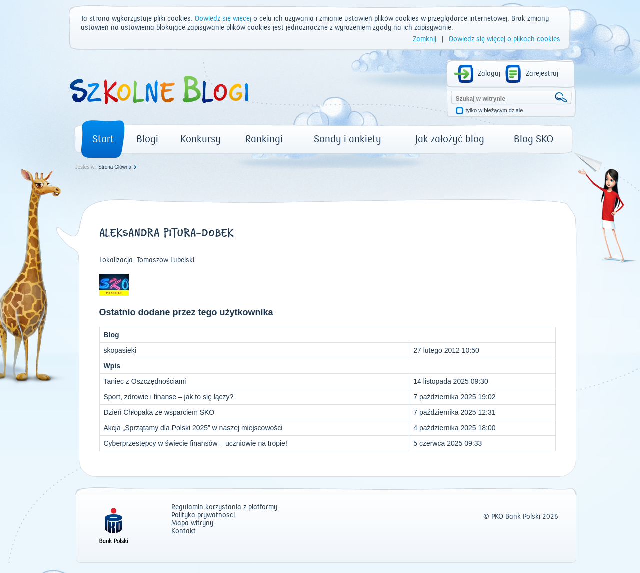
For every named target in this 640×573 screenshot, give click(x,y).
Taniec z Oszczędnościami (145, 382)
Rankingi (264, 139)
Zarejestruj (542, 74)
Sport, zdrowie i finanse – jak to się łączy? (169, 397)
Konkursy (200, 139)
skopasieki (120, 350)
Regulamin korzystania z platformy (225, 508)
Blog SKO (534, 139)
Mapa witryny (193, 524)
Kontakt (184, 532)
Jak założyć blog (450, 139)
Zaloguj (489, 74)
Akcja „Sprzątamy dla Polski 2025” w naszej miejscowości (193, 428)
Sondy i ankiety (348, 139)
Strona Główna (115, 167)
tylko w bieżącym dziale (495, 111)
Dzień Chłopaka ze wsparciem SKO (159, 412)
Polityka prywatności (203, 516)
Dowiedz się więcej (223, 19)
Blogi (147, 139)
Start (103, 139)
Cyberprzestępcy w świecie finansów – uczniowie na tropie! (196, 444)
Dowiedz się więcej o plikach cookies (504, 40)
